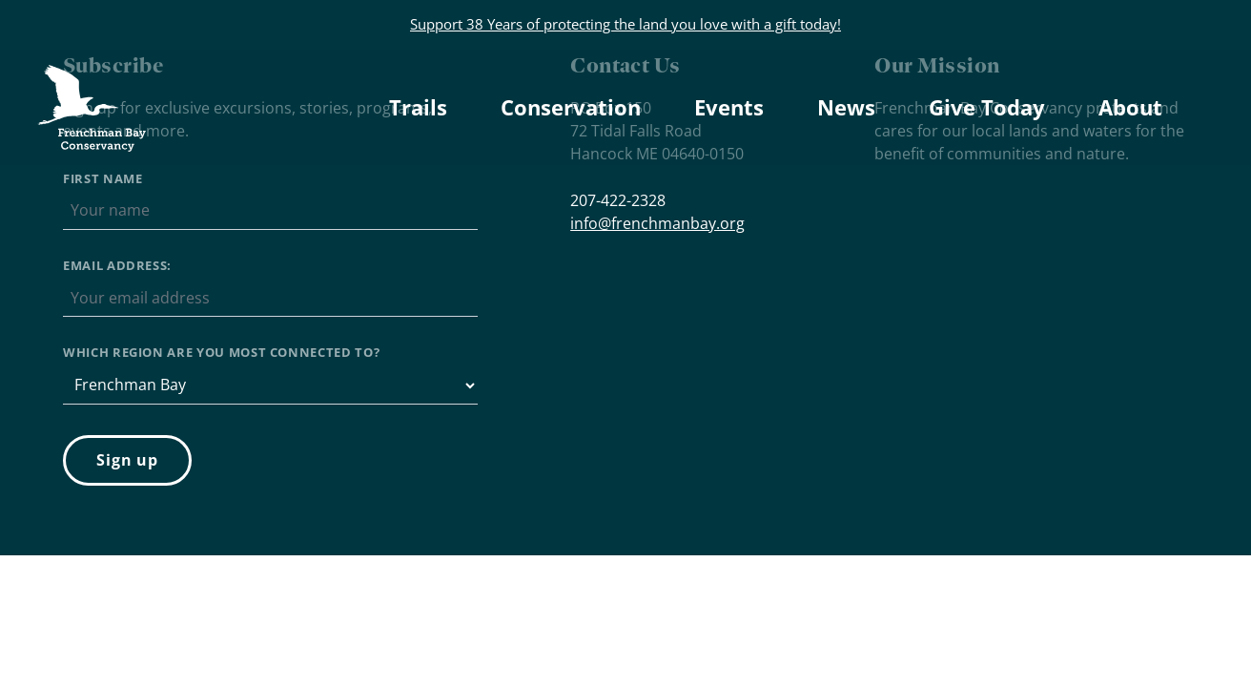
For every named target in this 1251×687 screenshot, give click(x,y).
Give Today (987, 107)
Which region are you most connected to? (221, 352)
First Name (102, 178)
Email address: (117, 265)
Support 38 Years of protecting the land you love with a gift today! (625, 23)
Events (729, 107)
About (1130, 107)
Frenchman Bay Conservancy (94, 81)
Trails (418, 107)
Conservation (571, 107)
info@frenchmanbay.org (657, 223)
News (846, 107)
